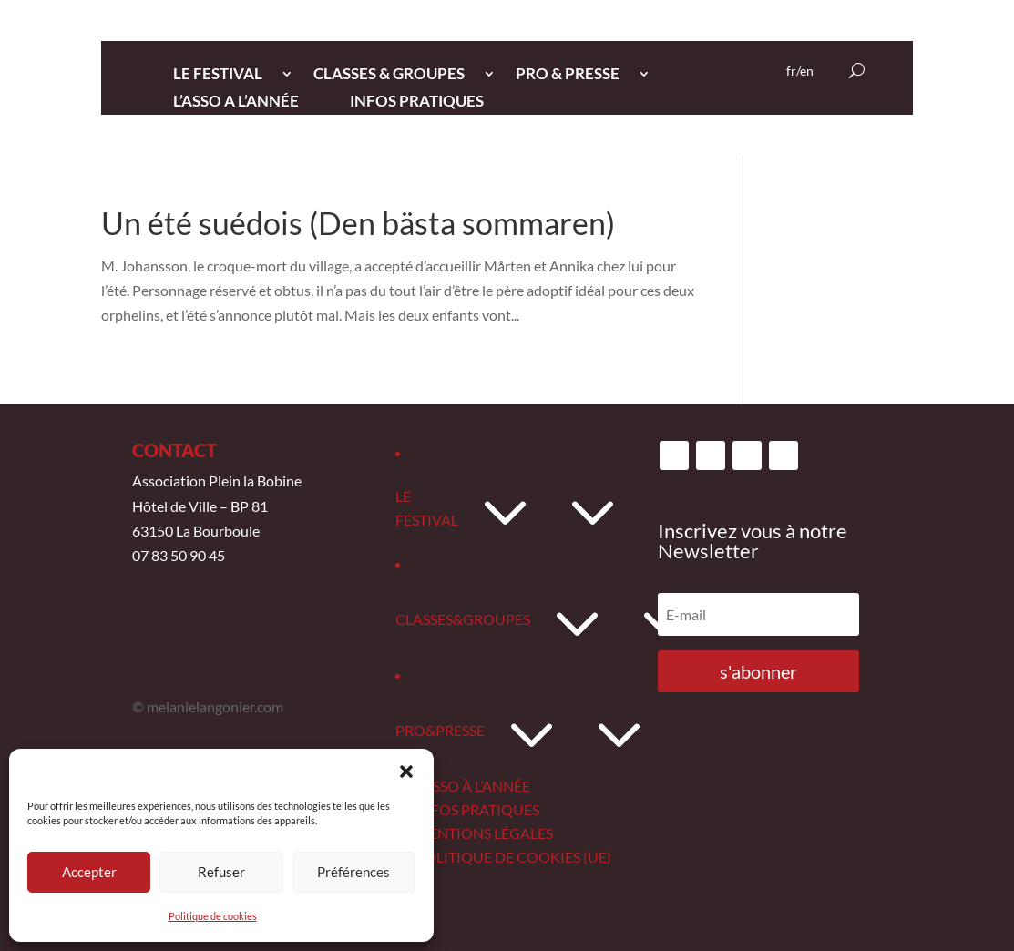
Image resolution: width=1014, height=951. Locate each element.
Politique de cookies (213, 916)
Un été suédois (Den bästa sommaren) (358, 222)
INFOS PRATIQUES (417, 102)
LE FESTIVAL (217, 75)
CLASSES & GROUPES (389, 75)
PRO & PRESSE (568, 75)
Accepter (89, 872)
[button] (406, 771)
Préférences (353, 872)
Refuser (221, 872)
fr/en (800, 71)
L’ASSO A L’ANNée (236, 102)
